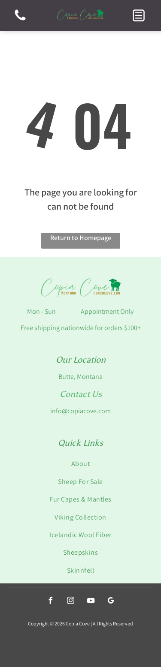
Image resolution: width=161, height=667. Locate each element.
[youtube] (90, 601)
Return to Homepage (80, 237)
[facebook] (50, 601)
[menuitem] (80, 463)
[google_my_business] (110, 601)
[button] (138, 15)
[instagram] (70, 601)
